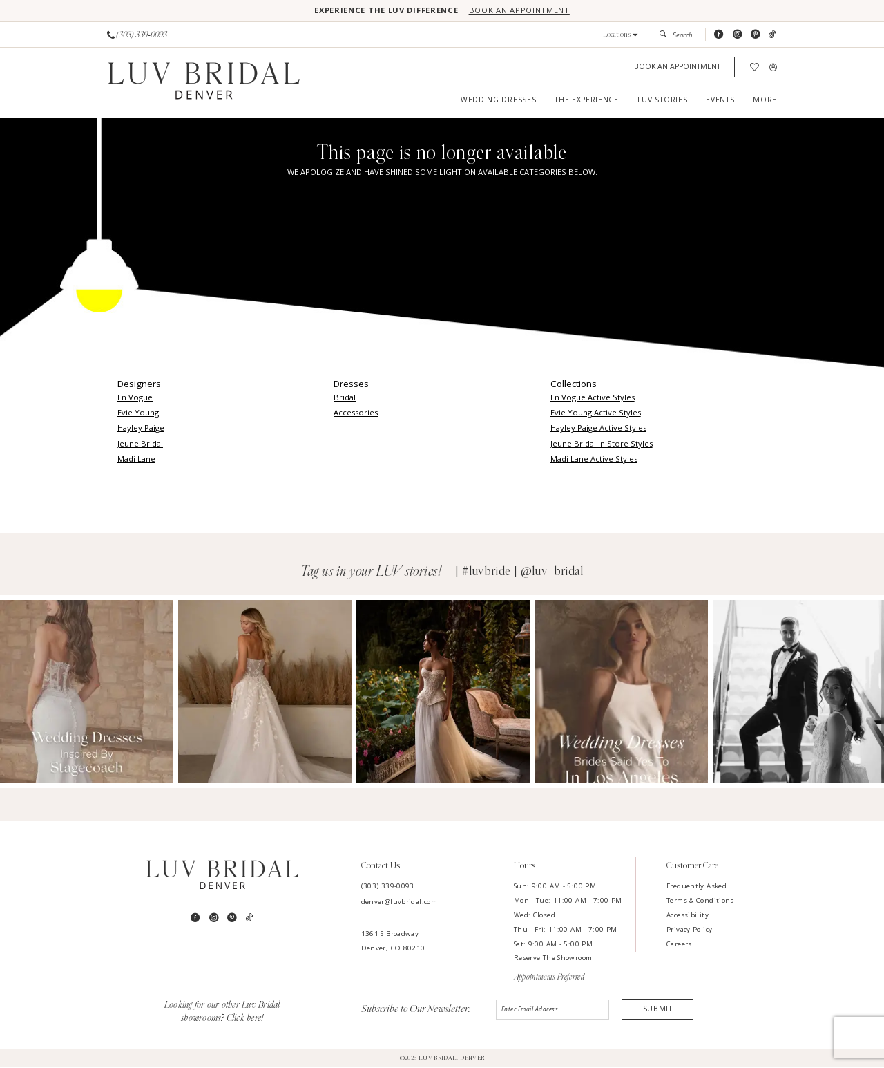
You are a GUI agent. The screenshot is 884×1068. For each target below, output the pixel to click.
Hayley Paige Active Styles (598, 428)
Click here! (245, 1019)
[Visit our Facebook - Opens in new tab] (718, 35)
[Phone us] (137, 35)
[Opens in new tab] (86, 692)
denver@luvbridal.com (399, 902)
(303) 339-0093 (387, 886)
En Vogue (135, 398)
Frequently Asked (696, 886)
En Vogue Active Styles (592, 398)
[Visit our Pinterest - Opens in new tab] (755, 35)
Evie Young (138, 413)
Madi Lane (136, 459)
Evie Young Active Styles (595, 413)
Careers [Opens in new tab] (679, 944)
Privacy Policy (689, 930)
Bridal (345, 398)
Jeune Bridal (140, 444)
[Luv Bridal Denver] (203, 83)
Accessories (356, 413)
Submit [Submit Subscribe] (658, 1010)
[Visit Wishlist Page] (755, 68)
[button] (620, 35)
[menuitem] (137, 35)
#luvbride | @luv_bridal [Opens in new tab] (523, 572)
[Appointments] (677, 68)
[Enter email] (552, 1010)
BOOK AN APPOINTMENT (525, 10)
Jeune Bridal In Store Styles (601, 444)
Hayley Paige (140, 428)
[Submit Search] (665, 35)
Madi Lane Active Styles (593, 459)
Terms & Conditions (700, 901)
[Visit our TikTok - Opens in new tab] (772, 35)
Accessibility (687, 915)
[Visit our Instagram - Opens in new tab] (737, 35)
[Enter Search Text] (678, 35)
